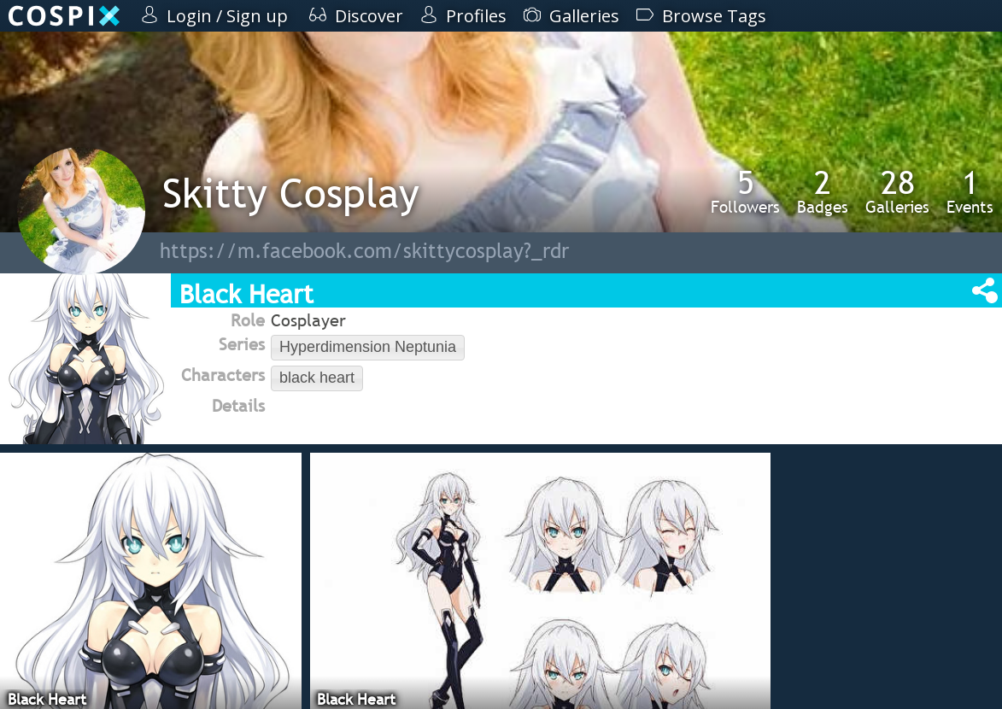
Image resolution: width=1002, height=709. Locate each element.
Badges (822, 191)
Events (969, 191)
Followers (745, 191)
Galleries (897, 191)
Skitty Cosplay (290, 193)
